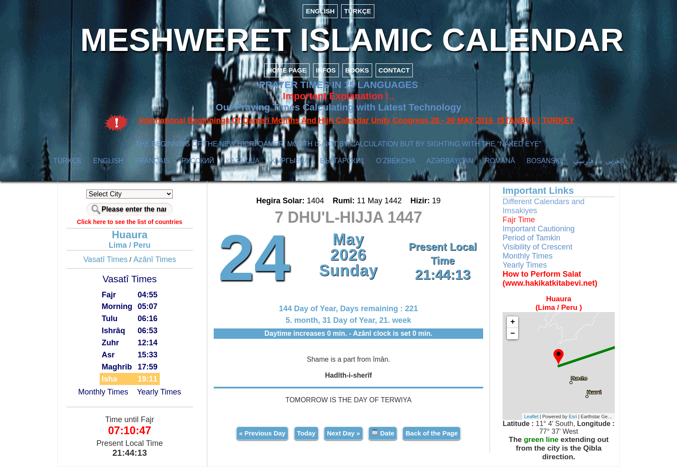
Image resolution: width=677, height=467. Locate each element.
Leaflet (531, 416)
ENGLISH (320, 11)
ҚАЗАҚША (242, 160)
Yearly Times (159, 392)
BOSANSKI (544, 160)
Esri (573, 416)
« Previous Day (262, 433)
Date (382, 433)
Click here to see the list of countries (129, 221)
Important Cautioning (539, 228)
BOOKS (357, 70)
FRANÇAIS (152, 160)
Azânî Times (154, 259)
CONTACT (394, 70)
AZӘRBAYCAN (449, 160)
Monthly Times (103, 392)
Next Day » (343, 433)
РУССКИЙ (197, 160)
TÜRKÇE (357, 11)
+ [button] (512, 322)
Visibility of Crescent (538, 247)
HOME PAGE (287, 70)
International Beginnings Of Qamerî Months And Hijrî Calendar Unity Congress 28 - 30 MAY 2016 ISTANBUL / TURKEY (356, 120)
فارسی (583, 160)
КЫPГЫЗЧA (290, 160)
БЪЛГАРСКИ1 (342, 160)
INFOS (326, 70)
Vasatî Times (105, 259)
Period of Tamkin (531, 238)
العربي (614, 160)
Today (306, 433)
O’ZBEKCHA (395, 160)
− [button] (512, 333)
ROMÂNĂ (500, 160)
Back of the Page (431, 433)
